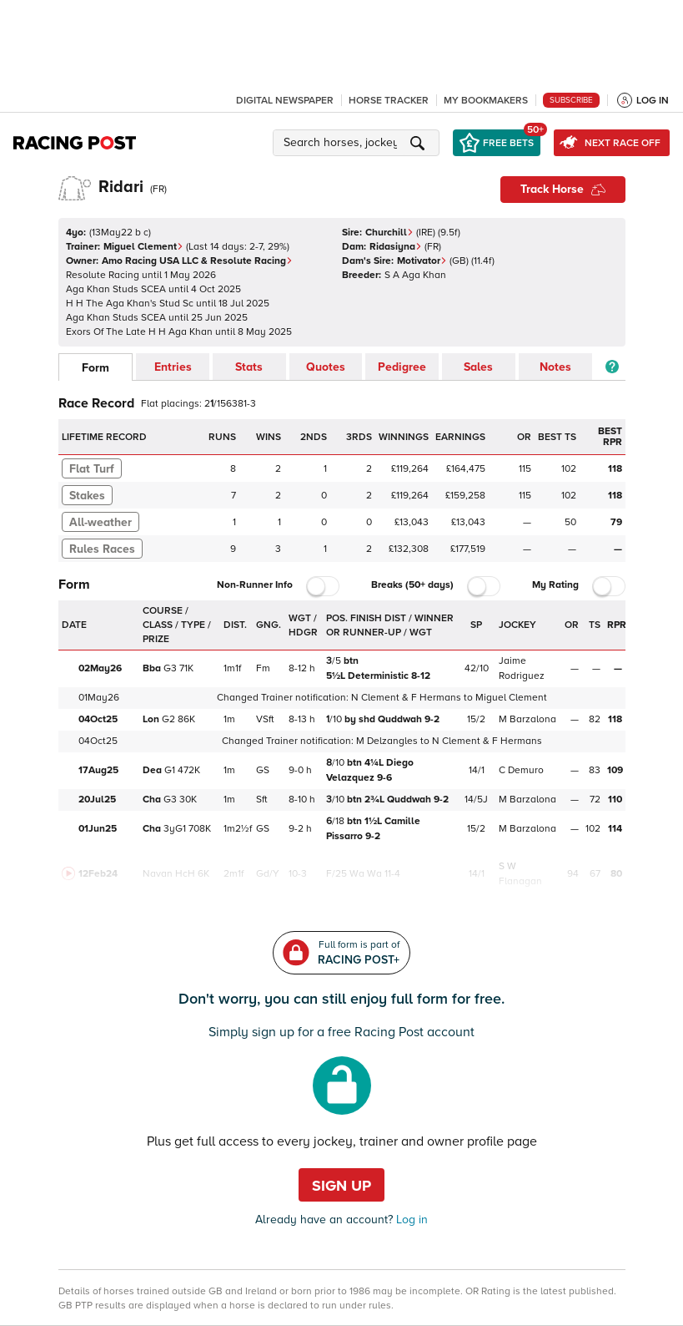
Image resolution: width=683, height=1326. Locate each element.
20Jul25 (97, 799)
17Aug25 (98, 770)
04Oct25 (98, 719)
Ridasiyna (395, 246)
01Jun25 (97, 828)
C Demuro (521, 770)
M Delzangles (387, 741)
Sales (478, 367)
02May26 (100, 668)
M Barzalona (527, 719)
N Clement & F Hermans (406, 697)
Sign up (341, 1186)
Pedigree (402, 367)
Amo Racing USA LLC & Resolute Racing (197, 261)
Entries (173, 367)
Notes (555, 367)
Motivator (422, 261)
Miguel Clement (143, 246)
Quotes (325, 367)
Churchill (389, 232)
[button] (358, 142)
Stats (249, 367)
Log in (410, 1219)
